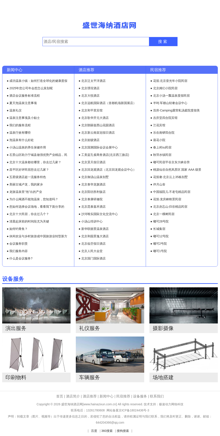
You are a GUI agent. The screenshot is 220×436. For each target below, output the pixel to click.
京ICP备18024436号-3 (134, 410)
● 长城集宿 (157, 229)
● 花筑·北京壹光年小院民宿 (168, 80)
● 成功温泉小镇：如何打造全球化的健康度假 (37, 80)
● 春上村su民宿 (160, 147)
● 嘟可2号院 (158, 243)
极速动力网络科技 (171, 404)
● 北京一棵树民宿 (162, 214)
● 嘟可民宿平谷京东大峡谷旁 (170, 162)
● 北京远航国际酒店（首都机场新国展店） (107, 103)
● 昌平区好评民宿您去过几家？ (28, 169)
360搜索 (106, 431)
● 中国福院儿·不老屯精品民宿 (170, 192)
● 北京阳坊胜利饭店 (92, 192)
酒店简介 (73, 396)
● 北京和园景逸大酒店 (94, 236)
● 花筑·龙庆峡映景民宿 (165, 199)
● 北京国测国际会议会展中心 (98, 147)
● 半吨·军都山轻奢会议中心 (168, 103)
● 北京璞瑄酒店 (89, 88)
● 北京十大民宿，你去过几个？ (28, 214)
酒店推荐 (86, 70)
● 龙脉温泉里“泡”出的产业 (24, 192)
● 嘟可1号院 (158, 251)
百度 (94, 431)
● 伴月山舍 (157, 184)
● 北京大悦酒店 (89, 95)
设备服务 (13, 279)
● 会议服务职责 (17, 243)
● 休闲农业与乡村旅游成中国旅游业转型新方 (37, 236)
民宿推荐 (158, 70)
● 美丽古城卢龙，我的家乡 (25, 184)
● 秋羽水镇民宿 (160, 155)
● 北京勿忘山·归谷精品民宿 (168, 206)
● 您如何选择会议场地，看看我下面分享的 (35, 206)
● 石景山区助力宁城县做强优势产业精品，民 (37, 155)
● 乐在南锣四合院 (162, 132)
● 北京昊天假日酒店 (92, 162)
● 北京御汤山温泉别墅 (94, 177)
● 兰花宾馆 (157, 125)
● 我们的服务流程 (19, 125)
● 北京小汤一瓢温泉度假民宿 (170, 95)
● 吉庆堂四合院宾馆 (163, 118)
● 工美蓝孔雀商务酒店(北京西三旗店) (104, 155)
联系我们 (157, 396)
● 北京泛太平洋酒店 (92, 80)
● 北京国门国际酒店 (92, 258)
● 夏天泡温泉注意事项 (22, 103)
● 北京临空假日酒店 (92, 243)
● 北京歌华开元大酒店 (94, 118)
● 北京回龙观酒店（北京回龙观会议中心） (107, 169)
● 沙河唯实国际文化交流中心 (98, 214)
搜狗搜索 (123, 431)
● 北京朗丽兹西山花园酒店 (97, 125)
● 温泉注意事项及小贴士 (23, 118)
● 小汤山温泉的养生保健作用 (26, 147)
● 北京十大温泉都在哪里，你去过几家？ (34, 162)
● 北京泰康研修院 (91, 199)
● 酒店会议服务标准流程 (23, 95)
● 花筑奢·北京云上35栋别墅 (169, 177)
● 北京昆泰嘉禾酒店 (92, 206)
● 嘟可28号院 (159, 221)
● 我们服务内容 (17, 251)
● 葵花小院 (157, 140)
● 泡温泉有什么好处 (20, 140)
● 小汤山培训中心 (91, 221)
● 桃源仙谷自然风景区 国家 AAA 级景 (175, 169)
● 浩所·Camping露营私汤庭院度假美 (175, 110)
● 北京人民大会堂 (91, 251)
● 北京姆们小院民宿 (163, 88)
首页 (59, 396)
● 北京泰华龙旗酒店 (92, 184)
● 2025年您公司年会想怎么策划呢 (30, 88)
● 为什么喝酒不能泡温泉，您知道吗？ (32, 199)
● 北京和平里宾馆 (91, 110)
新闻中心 (14, 70)
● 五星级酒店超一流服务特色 (26, 177)
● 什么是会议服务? (19, 258)
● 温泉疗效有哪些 (19, 132)
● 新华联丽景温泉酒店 (94, 229)
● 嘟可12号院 (159, 236)
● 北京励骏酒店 (89, 140)
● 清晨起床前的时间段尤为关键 (28, 221)
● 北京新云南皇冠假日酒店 (97, 132)
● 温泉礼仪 (14, 110)
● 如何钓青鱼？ (17, 229)
